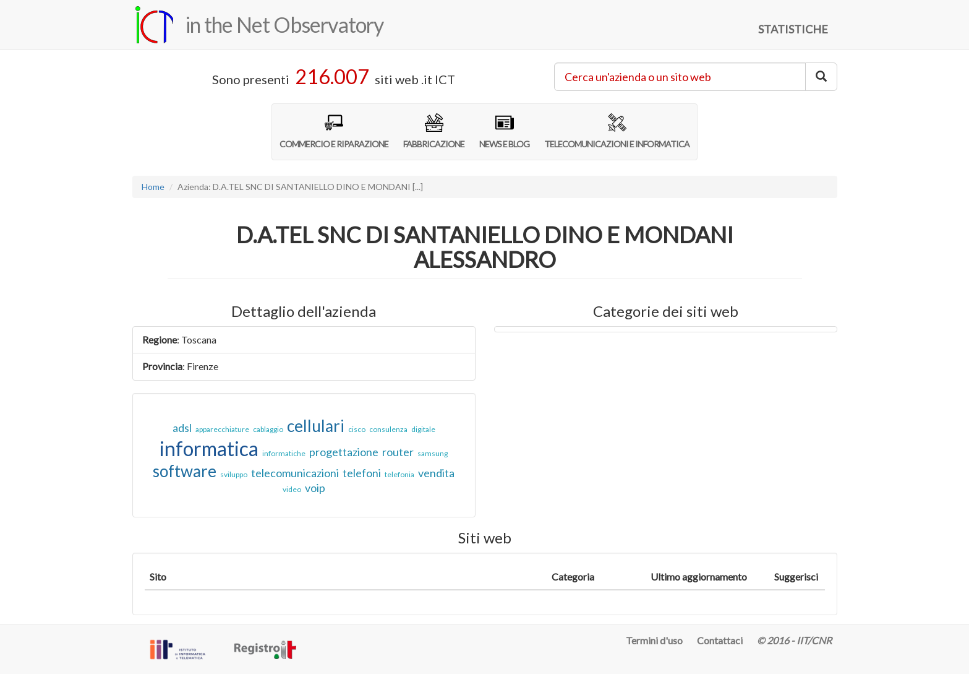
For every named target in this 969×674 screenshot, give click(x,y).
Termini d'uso (654, 640)
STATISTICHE (793, 29)
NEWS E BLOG (504, 131)
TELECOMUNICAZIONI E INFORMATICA (616, 131)
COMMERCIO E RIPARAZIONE (334, 131)
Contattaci (720, 640)
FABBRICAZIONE (433, 131)
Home (153, 186)
